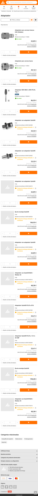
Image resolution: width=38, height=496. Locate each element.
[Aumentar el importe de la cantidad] (17, 52)
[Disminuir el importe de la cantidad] (2, 52)
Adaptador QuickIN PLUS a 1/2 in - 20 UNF (25, 337)
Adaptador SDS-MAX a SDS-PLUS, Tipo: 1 (25, 91)
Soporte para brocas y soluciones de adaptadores (25, 11)
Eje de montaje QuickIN (22, 212)
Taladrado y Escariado (6, 11)
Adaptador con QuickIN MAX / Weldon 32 (24, 274)
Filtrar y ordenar (15, 20)
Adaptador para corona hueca (24, 61)
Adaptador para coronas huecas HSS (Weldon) (24, 31)
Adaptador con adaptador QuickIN (25, 120)
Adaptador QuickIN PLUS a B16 (24, 305)
